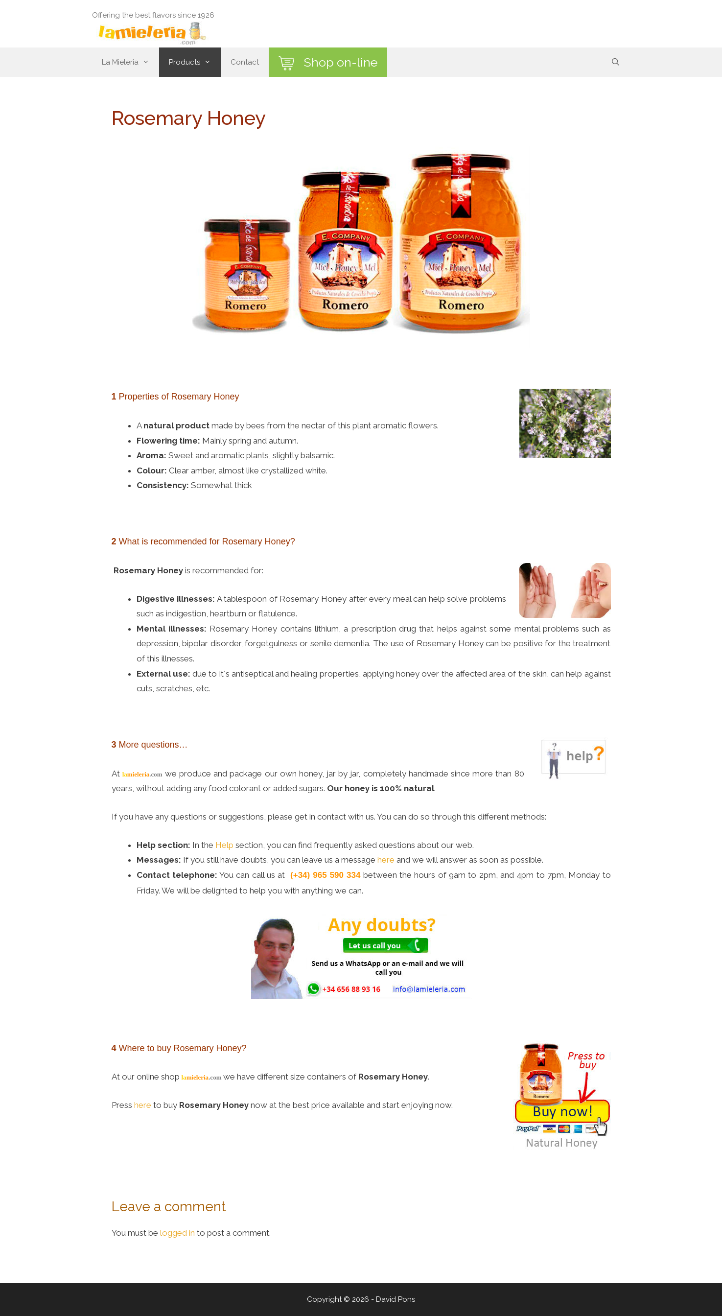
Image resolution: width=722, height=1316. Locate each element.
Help (224, 845)
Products (195, 62)
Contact (245, 62)
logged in (177, 1233)
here (386, 860)
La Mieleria (130, 62)
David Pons (395, 1299)
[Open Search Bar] (615, 62)
